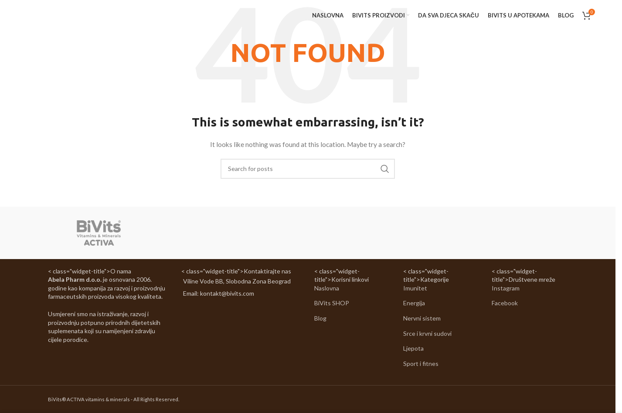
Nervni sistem (422, 318)
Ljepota (413, 348)
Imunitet (415, 288)
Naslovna (326, 288)
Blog (320, 318)
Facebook (505, 303)
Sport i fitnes (420, 363)
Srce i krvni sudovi (427, 333)
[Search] (308, 169)
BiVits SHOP (331, 303)
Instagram (506, 288)
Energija (414, 303)
